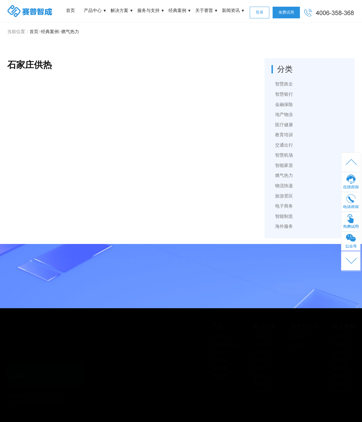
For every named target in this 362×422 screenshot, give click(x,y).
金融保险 (284, 104)
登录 (259, 12)
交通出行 (284, 145)
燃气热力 (70, 31)
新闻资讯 (231, 10)
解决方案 (119, 10)
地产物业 (284, 114)
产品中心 (93, 10)
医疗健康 (284, 124)
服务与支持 (148, 10)
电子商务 (284, 206)
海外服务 (284, 226)
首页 (70, 10)
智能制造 (284, 216)
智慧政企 (284, 84)
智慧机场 (284, 155)
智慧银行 (284, 94)
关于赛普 (204, 10)
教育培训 (284, 134)
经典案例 (177, 10)
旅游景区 (284, 196)
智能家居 (284, 165)
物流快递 (284, 185)
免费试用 (286, 12)
